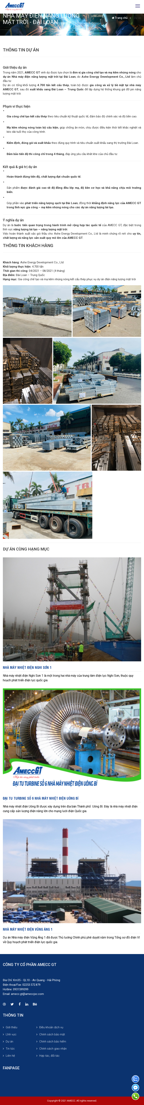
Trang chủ (121, 17)
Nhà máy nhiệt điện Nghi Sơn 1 (27, 667)
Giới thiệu (11, 1027)
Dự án (137, 17)
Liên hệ (10, 1055)
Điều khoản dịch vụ (51, 1027)
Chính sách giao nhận (53, 1048)
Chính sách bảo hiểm (52, 1041)
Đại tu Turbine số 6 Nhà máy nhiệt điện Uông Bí (41, 798)
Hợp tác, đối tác (49, 1055)
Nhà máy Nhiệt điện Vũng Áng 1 (27, 929)
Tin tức (10, 1048)
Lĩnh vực (11, 1034)
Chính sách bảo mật (52, 1034)
